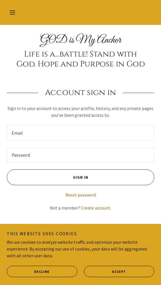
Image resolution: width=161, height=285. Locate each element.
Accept (105, 271)
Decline (28, 271)
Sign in (47, 177)
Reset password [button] (80, 195)
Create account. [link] (96, 208)
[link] (80, 40)
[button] (12, 12)
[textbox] (80, 133)
